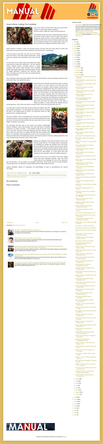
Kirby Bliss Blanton (51, 175)
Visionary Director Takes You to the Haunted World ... (84, 95)
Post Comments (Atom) (19, 225)
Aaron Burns (13, 175)
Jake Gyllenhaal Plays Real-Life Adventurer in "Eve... (83, 243)
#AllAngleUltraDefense (92, 32)
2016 (75, 64)
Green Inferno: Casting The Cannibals (84, 225)
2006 (75, 414)
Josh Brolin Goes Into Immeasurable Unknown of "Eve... (84, 238)
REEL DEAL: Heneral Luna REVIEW (84, 240)
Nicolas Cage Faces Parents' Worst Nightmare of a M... (84, 254)
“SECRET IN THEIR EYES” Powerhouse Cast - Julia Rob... (85, 364)
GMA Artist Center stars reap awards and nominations (27, 238)
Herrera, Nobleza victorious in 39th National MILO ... (84, 129)
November (78, 70)
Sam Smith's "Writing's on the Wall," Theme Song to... (84, 88)
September (78, 74)
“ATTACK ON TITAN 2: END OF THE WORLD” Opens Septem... (84, 372)
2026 (75, 41)
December (78, 68)
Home (37, 222)
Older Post (64, 222)
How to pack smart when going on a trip (85, 212)
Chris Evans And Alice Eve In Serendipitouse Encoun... (82, 339)
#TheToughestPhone (81, 32)
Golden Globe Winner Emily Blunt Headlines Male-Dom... (83, 206)
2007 (75, 412)
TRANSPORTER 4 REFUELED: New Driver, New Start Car (84, 332)
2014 (75, 397)
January (77, 394)
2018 (75, 59)
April (76, 387)
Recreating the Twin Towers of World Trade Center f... (84, 149)
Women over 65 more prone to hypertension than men (83, 265)
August (77, 379)
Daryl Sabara (25, 175)
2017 (75, 61)
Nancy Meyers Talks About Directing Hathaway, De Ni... (84, 279)
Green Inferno (35, 175)
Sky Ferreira (23, 176)
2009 (75, 408)
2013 (75, 399)
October (77, 72)
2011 (75, 403)
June (76, 383)
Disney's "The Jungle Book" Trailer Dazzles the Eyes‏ (83, 199)
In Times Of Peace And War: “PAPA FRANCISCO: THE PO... (84, 219)
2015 (75, 66)
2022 (75, 50)
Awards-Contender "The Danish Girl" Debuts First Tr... (84, 322)
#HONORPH (79, 34)
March (77, 390)
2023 (75, 48)
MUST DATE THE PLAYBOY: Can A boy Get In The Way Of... (85, 283)
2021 (75, 53)
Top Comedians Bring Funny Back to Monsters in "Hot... (84, 145)
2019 (75, 57)
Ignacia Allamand (43, 175)
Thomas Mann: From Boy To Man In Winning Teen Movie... (84, 234)
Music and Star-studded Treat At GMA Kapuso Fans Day (84, 258)
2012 (75, 401)
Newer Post (10, 222)
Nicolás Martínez (16, 176)
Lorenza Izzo (59, 175)
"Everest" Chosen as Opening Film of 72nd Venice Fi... (84, 375)
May (76, 385)
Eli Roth (30, 175)
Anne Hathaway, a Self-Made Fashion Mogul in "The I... (84, 174)
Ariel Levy (19, 175)
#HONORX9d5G (89, 31)
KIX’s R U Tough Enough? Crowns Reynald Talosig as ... (83, 293)
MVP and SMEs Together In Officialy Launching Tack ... (84, 300)
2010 (75, 406)
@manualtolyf (79, 24)
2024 (75, 46)
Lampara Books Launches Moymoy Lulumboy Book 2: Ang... (84, 163)
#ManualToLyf (80, 31)
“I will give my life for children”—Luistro (85, 126)
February (77, 392)
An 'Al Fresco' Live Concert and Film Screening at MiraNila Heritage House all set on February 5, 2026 (40, 262)
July (76, 381)
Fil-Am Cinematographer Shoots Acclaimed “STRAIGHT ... (83, 98)
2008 (75, 410)
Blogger (64, 436)
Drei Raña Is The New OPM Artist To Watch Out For (27, 230)
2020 (75, 55)
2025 (75, 44)
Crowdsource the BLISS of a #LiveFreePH (85, 228)
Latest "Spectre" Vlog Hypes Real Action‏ (85, 135)
